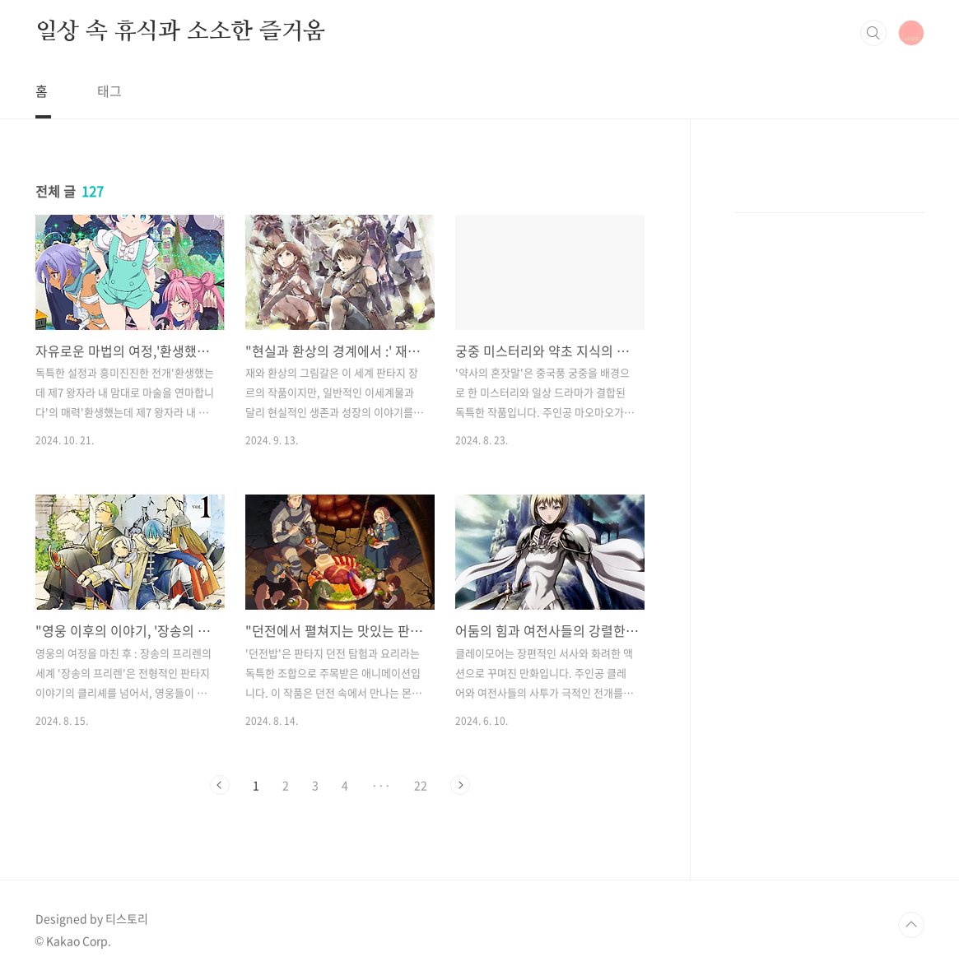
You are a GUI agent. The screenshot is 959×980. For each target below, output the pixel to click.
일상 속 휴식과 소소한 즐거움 (180, 32)
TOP (911, 925)
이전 (220, 785)
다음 (460, 785)
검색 (873, 33)
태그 (109, 90)
